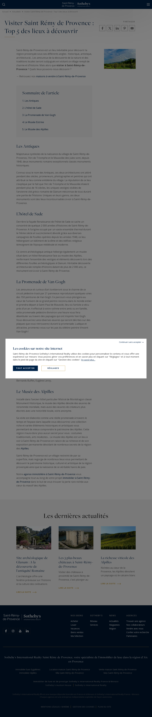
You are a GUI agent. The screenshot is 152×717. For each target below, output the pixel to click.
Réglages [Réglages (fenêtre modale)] (53, 368)
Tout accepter (25, 368)
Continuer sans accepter (130, 342)
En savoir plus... (88, 359)
